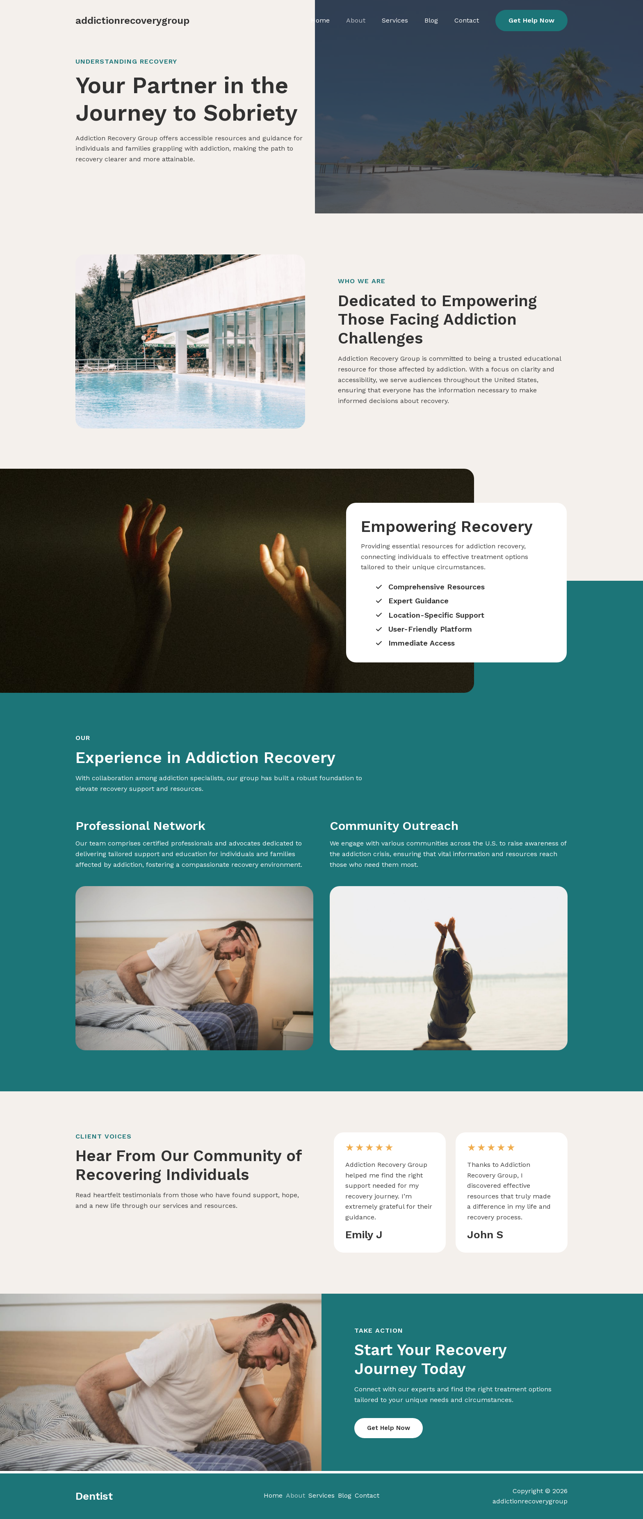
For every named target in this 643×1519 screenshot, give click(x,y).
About (377, 20)
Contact (466, 20)
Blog (438, 20)
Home (349, 20)
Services (409, 20)
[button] (531, 20)
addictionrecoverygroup (132, 20)
